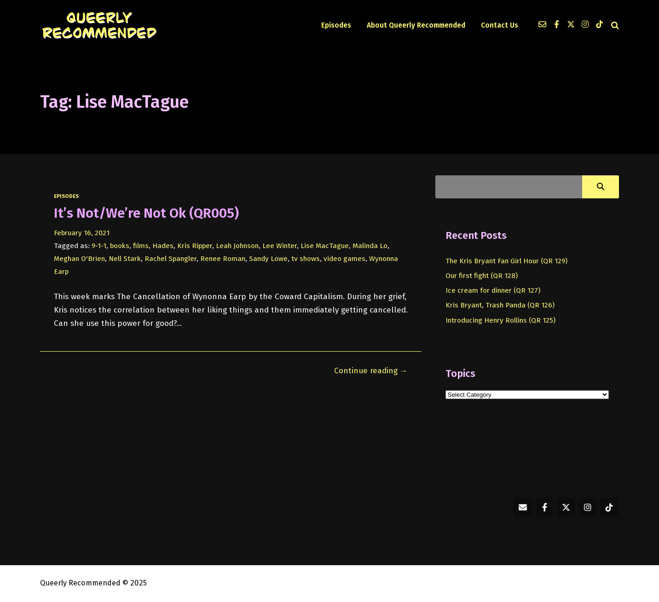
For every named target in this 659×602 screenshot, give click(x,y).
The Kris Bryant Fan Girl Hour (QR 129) (506, 261)
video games (344, 259)
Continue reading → (371, 371)
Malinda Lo (370, 246)
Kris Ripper (194, 246)
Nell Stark (125, 259)
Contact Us (499, 25)
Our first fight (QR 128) (481, 276)
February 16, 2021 (82, 233)
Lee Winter (279, 246)
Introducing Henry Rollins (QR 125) (500, 320)
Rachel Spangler (171, 259)
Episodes (336, 25)
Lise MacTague (325, 246)
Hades (162, 246)
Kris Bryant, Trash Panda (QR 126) (500, 305)
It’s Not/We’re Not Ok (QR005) (146, 213)
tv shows (305, 259)
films (141, 246)
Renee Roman (222, 259)
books (119, 246)
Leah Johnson (237, 246)
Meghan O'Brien (79, 259)
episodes (66, 196)
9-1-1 (99, 246)
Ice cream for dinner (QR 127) (492, 290)
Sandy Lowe (268, 259)
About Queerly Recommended (416, 25)
